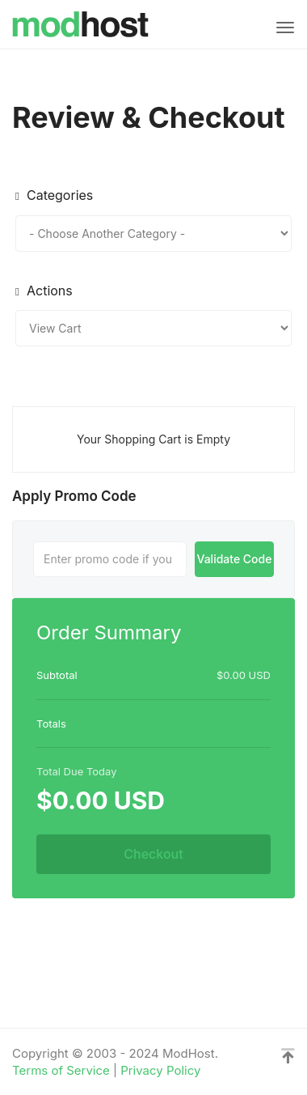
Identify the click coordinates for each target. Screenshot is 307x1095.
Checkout (153, 854)
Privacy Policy (160, 1070)
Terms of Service (61, 1070)
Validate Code (233, 559)
